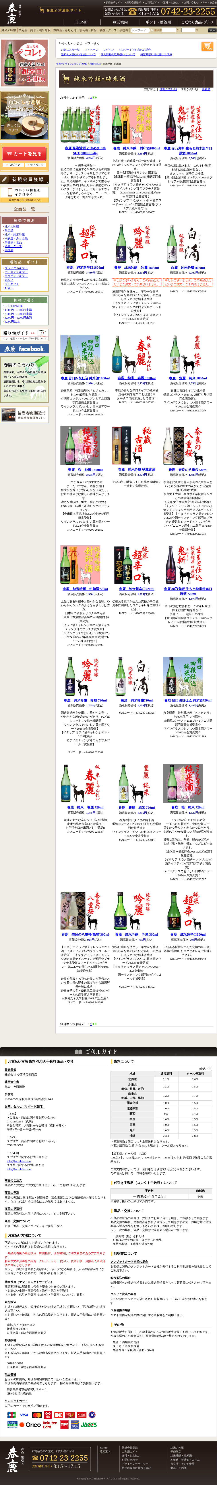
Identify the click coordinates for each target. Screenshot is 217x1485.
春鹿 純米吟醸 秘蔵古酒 (136, 469)
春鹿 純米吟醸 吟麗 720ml (85, 700)
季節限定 (175, 1451)
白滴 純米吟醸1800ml (188, 267)
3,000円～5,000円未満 (18, 317)
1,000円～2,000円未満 (18, 310)
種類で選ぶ (95, 64)
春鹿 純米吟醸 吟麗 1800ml (136, 267)
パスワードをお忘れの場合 (135, 49)
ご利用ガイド (152, 2)
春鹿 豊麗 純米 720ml (136, 807)
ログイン (108, 49)
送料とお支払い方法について (78, 54)
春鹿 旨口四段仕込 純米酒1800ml (85, 378)
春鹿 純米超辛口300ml (188, 934)
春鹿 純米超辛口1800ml (85, 267)
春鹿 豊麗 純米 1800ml (188, 378)
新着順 (206, 89)
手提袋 (124, 30)
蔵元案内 (105, 1451)
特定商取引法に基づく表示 (156, 54)
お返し (9, 288)
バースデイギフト (16, 272)
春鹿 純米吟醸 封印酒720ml (85, 589)
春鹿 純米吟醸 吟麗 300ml (136, 934)
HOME (103, 1447)
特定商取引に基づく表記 (136, 1468)
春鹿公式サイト (114, 2)
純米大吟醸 (9, 30)
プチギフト (12, 284)
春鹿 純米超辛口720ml (136, 589)
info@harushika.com (19, 1161)
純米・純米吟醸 (40, 30)
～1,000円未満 (14, 306)
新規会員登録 (133, 2)
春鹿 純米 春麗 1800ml (137, 378)
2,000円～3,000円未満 (18, 313)
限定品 (23, 30)
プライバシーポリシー (135, 1463)
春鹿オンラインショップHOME (71, 64)
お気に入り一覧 (70, 49)
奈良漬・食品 (88, 30)
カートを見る (209, 2)
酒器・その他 (178, 1468)
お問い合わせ (191, 2)
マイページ (91, 49)
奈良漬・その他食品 (182, 1463)
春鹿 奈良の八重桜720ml (188, 470)
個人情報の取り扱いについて (118, 54)
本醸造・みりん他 (64, 30)
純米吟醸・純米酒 (181, 1455)
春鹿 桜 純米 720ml (187, 807)
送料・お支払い (171, 2)
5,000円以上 (12, 321)
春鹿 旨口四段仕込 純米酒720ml (187, 700)
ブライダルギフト (16, 268)
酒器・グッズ (108, 30)
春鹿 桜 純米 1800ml (85, 470)
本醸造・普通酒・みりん (185, 1459)
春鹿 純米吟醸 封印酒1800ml (136, 148)
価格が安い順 (168, 89)
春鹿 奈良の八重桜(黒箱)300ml (85, 934)
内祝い (9, 280)
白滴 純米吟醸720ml (137, 700)
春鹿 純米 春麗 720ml (85, 807)
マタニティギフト (16, 276)
